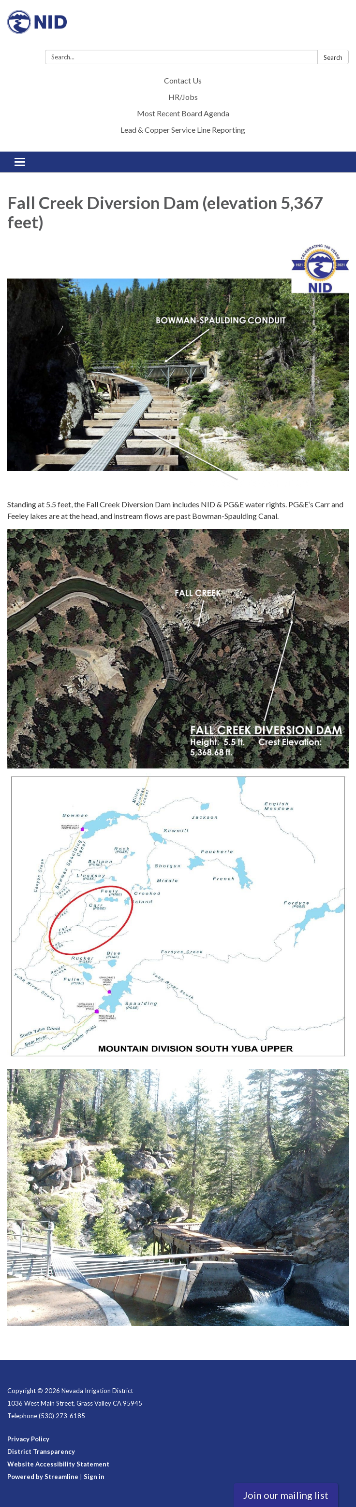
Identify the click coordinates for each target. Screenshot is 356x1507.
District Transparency (41, 1451)
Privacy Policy (28, 1439)
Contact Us (183, 80)
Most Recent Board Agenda (183, 113)
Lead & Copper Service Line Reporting (182, 129)
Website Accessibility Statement (58, 1464)
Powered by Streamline (42, 1476)
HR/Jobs (183, 96)
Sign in (94, 1476)
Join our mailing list (285, 1495)
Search (333, 57)
